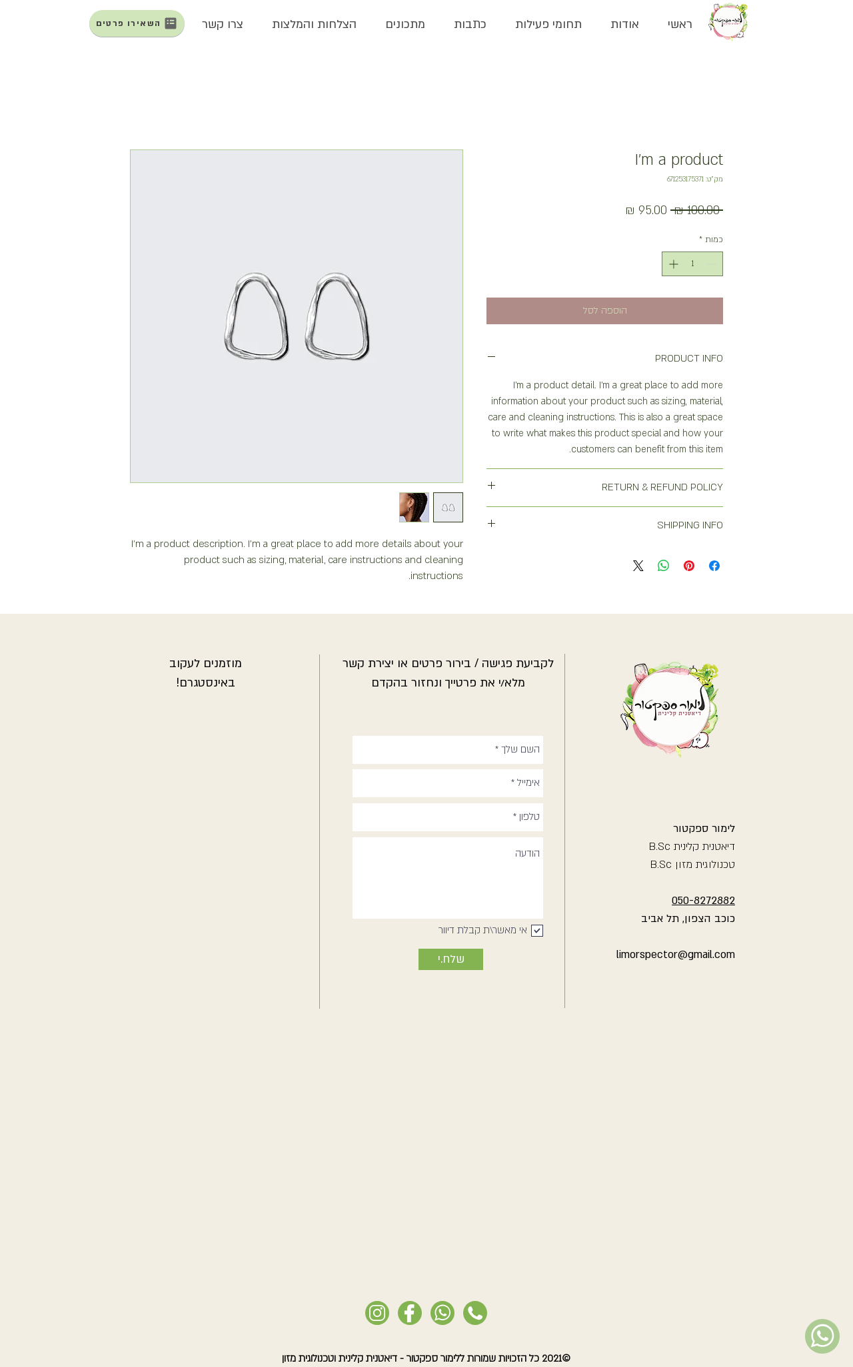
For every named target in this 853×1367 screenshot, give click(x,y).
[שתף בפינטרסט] (689, 566)
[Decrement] (712, 264)
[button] (624, 24)
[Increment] (672, 264)
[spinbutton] (692, 264)
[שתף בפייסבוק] (714, 566)
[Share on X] (638, 566)
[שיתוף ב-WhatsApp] (664, 566)
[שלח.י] (451, 959)
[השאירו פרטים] (137, 23)
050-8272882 (703, 900)
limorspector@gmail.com (675, 954)
